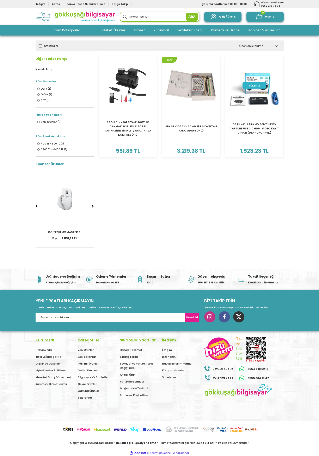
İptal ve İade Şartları (49, 357)
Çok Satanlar (87, 357)
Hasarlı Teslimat (131, 350)
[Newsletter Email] (117, 317)
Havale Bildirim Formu (176, 364)
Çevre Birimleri (87, 384)
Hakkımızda (44, 350)
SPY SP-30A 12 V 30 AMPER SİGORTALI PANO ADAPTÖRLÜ (191, 128)
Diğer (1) (46, 94)
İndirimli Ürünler (88, 364)
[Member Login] (222, 17)
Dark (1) (46, 89)
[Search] (159, 17)
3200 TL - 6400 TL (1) (54, 149)
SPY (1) (45, 100)
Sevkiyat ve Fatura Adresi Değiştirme (137, 366)
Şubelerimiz (170, 377)
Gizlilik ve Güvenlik (48, 364)
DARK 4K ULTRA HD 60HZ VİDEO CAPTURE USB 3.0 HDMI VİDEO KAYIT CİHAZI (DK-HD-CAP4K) (254, 128)
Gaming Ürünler (88, 391)
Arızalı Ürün (127, 375)
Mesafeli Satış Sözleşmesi (53, 377)
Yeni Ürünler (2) (51, 122)
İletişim (167, 350)
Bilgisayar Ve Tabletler (93, 377)
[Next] (93, 206)
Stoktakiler (51, 46)
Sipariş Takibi (129, 357)
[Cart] (265, 17)
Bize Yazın (169, 357)
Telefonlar (85, 398)
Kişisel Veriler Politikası (51, 370)
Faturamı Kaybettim (134, 395)
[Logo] (75, 17)
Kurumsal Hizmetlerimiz (51, 384)
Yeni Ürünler (86, 350)
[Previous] (37, 206)
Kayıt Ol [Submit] (192, 317)
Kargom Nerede (173, 370)
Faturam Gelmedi (132, 382)
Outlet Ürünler (87, 370)
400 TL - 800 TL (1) (52, 143)
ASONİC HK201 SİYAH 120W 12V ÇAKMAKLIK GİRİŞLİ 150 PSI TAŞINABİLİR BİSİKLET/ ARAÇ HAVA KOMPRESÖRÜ (127, 128)
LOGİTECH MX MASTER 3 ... (65, 232)
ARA (192, 16)
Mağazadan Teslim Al (134, 388)
